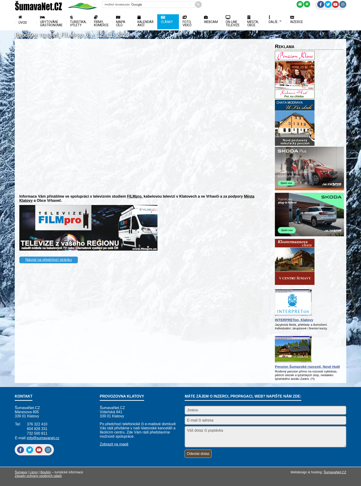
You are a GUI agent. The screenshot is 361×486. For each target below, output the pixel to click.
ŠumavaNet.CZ (335, 472)
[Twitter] (328, 4)
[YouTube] (335, 4)
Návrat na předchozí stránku (49, 260)
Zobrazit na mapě (114, 444)
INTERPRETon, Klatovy (294, 320)
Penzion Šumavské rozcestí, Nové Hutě (307, 367)
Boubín (46, 472)
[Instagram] (342, 4)
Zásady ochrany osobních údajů (38, 476)
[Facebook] (320, 4)
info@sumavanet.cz (43, 438)
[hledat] (148, 5)
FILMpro (134, 196)
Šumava (21, 472)
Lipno (34, 472)
